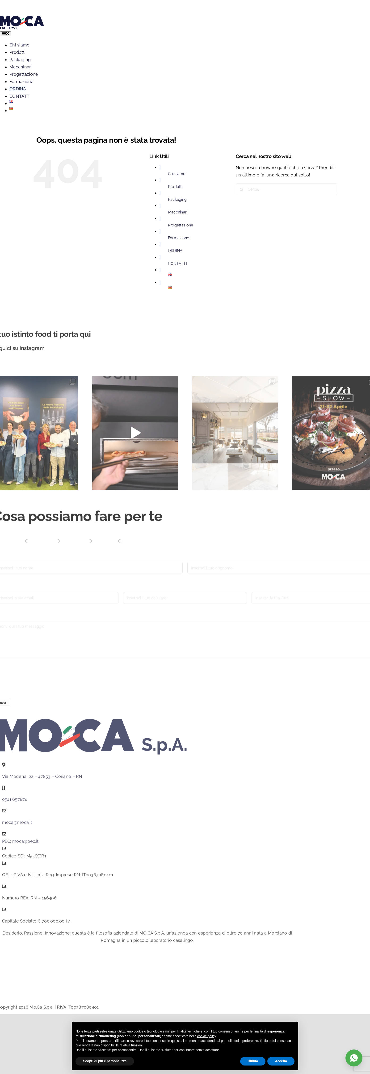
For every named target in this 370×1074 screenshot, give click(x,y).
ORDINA (175, 250)
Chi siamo (176, 173)
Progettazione (180, 225)
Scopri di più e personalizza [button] (104, 1061)
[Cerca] (242, 189)
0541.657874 (14, 801)
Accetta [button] (281, 1061)
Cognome (197, 560)
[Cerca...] (286, 189)
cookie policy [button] (206, 1036)
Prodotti (175, 186)
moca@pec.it (25, 843)
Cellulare (132, 590)
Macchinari (178, 212)
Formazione (178, 238)
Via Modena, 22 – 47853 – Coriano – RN (42, 778)
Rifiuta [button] (253, 1061)
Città (256, 590)
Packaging (177, 199)
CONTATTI (177, 263)
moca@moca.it (17, 824)
